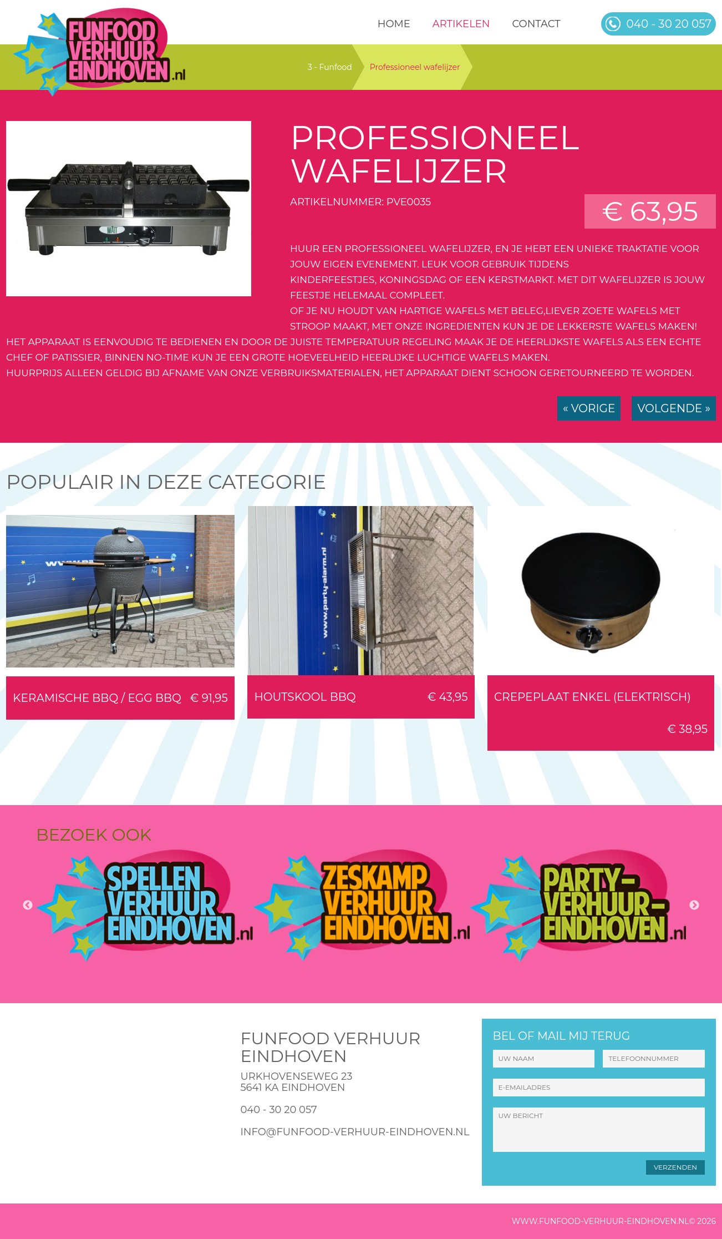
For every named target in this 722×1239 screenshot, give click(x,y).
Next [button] (694, 905)
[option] (144, 905)
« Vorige (589, 408)
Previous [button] (27, 905)
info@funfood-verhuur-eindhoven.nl (354, 1132)
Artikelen (461, 24)
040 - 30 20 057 (278, 1110)
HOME (394, 24)
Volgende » (673, 408)
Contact (536, 24)
